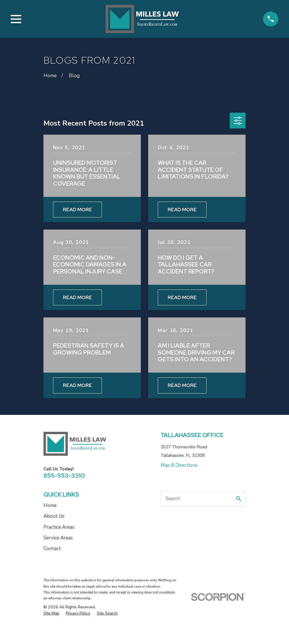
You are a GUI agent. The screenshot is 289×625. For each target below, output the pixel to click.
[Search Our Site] (238, 498)
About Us (53, 516)
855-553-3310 (64, 475)
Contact (52, 548)
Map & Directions (179, 465)
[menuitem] (51, 613)
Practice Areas (59, 527)
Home (50, 505)
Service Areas (58, 538)
